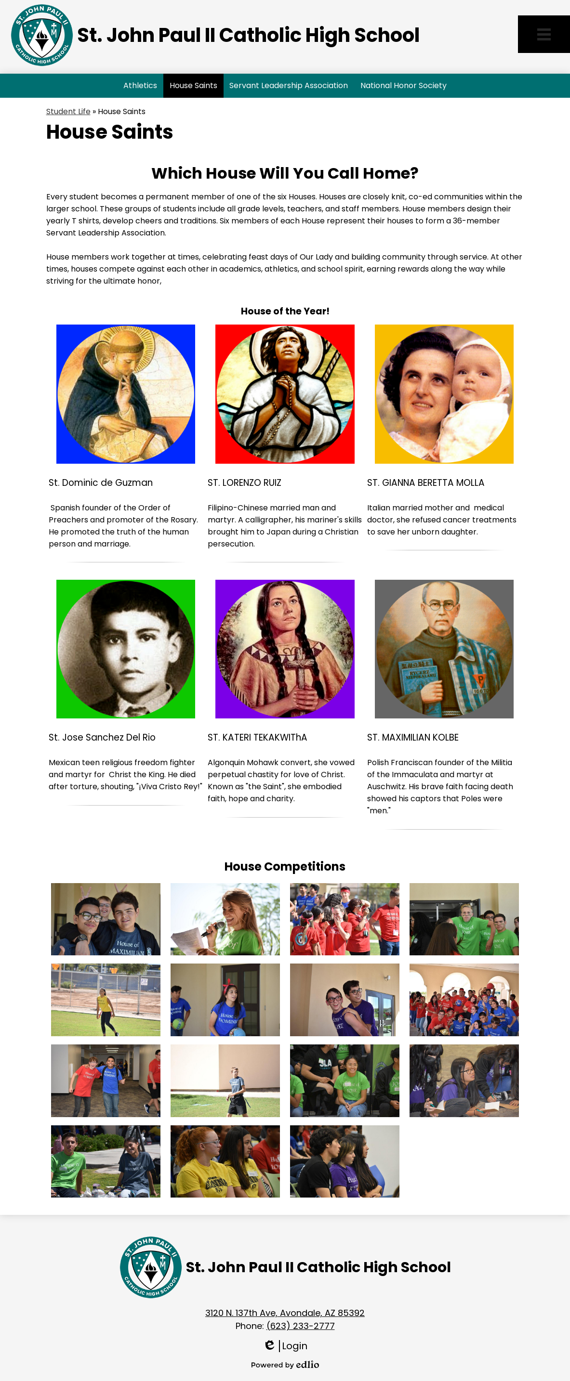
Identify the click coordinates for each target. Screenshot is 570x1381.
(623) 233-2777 (300, 1326)
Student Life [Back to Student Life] (68, 111)
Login (285, 1346)
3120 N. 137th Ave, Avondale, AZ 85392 (285, 1313)
